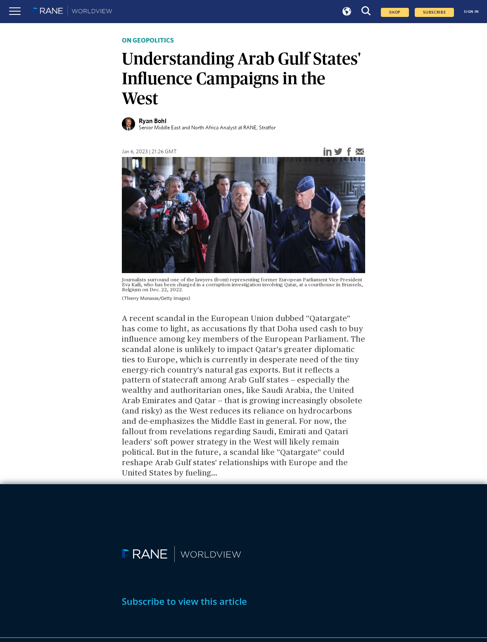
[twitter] (338, 152)
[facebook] (349, 152)
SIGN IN (471, 12)
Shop (395, 12)
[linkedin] (327, 152)
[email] (359, 152)
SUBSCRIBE (434, 12)
